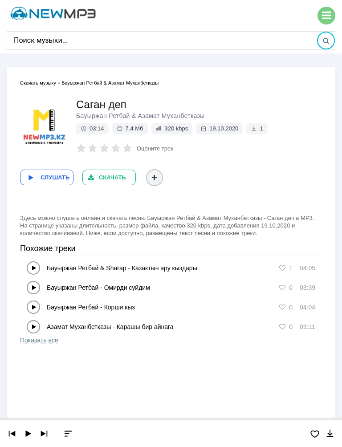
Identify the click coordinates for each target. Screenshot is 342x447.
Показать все (39, 339)
